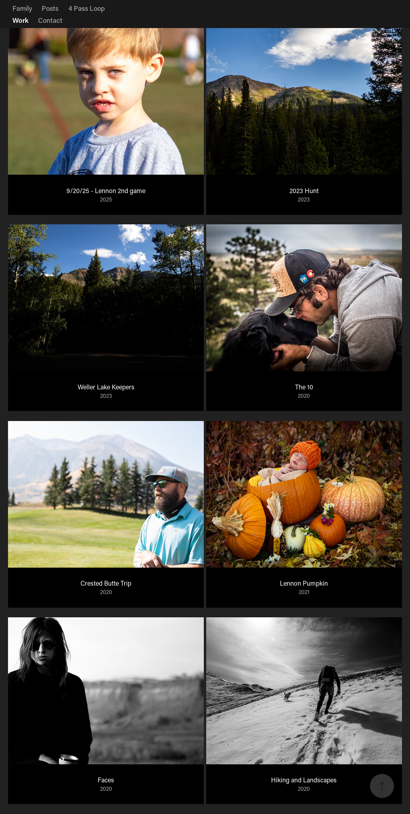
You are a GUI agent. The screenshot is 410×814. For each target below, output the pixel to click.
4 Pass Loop (86, 8)
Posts (50, 8)
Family (22, 8)
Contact (50, 20)
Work (20, 20)
